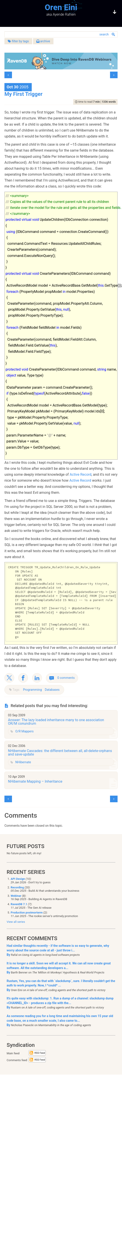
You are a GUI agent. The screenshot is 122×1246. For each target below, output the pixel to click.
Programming (32, 689)
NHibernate (23, 762)
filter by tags (18, 41)
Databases (52, 689)
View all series (16, 921)
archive (43, 41)
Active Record (80, 474)
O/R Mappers (24, 731)
